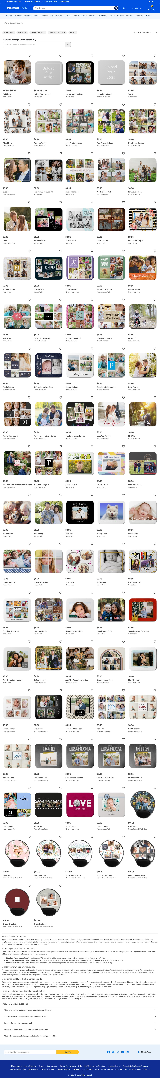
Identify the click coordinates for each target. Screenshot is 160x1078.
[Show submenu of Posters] (71, 15)
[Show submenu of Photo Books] (107, 15)
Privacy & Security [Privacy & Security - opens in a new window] (47, 1069)
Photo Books (102, 16)
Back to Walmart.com (13, 1)
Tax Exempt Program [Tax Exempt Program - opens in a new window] (140, 1066)
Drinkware (129, 16)
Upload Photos (64, 1)
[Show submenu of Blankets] (95, 15)
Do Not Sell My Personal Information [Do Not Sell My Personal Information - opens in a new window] (108, 1069)
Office (5, 23)
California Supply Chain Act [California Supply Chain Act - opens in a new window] (82, 1069)
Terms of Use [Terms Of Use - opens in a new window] (33, 1069)
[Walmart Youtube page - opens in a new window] (122, 1052)
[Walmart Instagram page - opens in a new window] (127, 1052)
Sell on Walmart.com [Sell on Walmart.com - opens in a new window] (68, 1066)
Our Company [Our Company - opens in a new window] (52, 1066)
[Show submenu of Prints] (47, 15)
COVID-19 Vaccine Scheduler (95, 1066)
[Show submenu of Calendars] (143, 15)
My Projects (39, 1)
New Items (18, 16)
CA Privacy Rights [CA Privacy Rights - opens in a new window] (63, 1069)
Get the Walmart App (18, 1069)
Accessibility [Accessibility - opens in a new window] (127, 1066)
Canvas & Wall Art (79, 16)
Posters (67, 16)
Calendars (139, 16)
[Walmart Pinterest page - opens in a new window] (118, 1052)
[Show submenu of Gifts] (114, 15)
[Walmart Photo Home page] (17, 8)
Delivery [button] (22, 32)
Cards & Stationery (56, 16)
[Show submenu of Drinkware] (133, 15)
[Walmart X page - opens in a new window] (113, 1052)
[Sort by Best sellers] (149, 32)
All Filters (8, 32)
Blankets (91, 16)
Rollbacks (9, 16)
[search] (68, 44)
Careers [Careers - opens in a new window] (41, 1066)
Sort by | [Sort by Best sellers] (137, 32)
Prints (44, 16)
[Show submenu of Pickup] (39, 15)
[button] (17, 56)
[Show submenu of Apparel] (123, 15)
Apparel (119, 16)
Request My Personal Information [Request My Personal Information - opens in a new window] (137, 1069)
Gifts (111, 16)
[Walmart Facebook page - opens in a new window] (108, 1052)
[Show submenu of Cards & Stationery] (62, 15)
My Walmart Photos (51, 1)
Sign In (151, 1)
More (148, 16)
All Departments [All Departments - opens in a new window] (16, 1066)
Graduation (28, 16)
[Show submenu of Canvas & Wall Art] (86, 15)
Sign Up (68, 1052)
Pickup (36, 16)
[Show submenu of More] (150, 15)
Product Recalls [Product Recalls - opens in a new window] (114, 1066)
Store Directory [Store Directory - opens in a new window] (30, 1066)
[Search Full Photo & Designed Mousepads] (34, 44)
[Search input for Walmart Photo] (73, 8)
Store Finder (29, 1)
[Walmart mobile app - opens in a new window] (144, 1052)
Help (124, 8)
